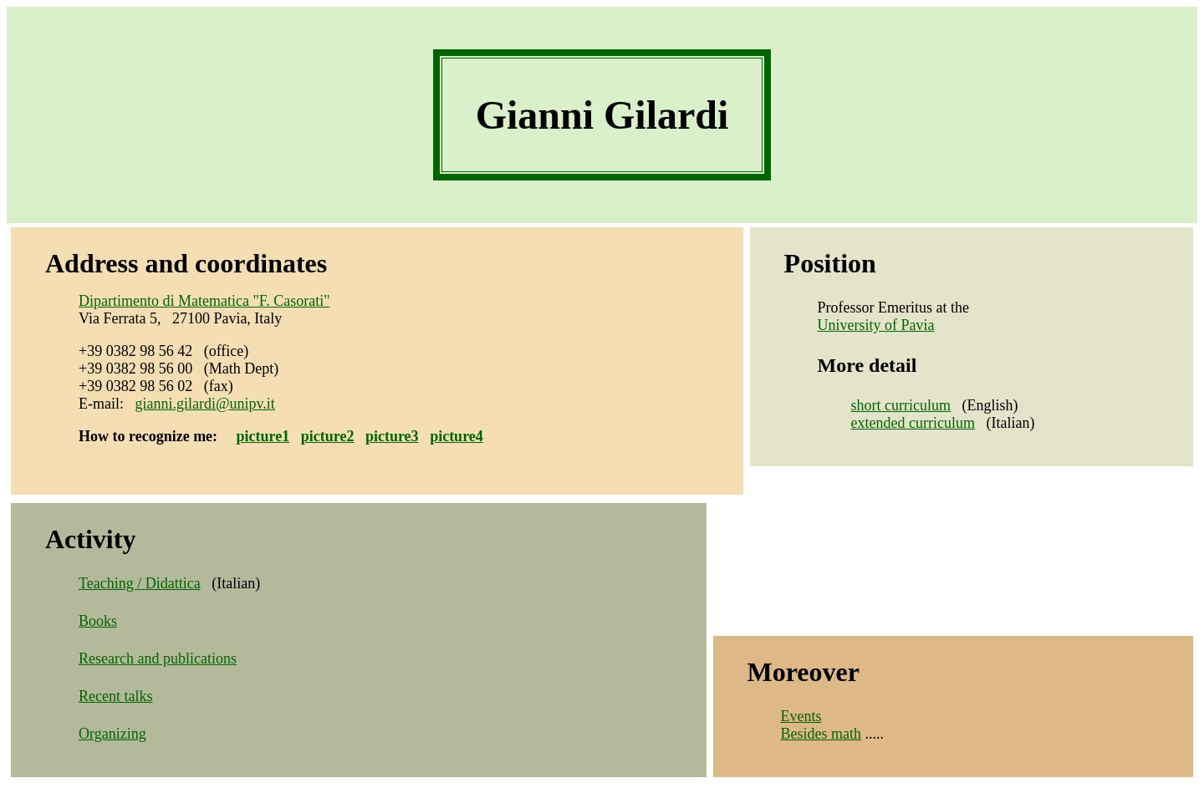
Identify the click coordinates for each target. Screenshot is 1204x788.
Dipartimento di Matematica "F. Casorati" (204, 300)
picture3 (392, 436)
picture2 (328, 436)
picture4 (456, 436)
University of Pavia (876, 325)
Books (98, 621)
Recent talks (115, 696)
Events (801, 716)
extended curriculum (913, 422)
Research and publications (158, 658)
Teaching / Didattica (140, 583)
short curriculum (901, 405)
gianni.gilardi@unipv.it (204, 403)
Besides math (821, 733)
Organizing (112, 733)
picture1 (263, 436)
